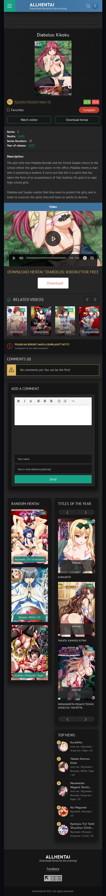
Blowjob (32, 102)
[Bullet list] (59, 401)
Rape (42, 102)
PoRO (21, 136)
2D (49, 102)
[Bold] (18, 401)
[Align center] (45, 401)
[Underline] (31, 401)
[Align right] (51, 401)
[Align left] (39, 401)
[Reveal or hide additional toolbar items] (73, 401)
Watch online (29, 120)
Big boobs (20, 102)
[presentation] (87, 299)
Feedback (53, 869)
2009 (31, 145)
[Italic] (25, 401)
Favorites (15, 110)
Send (53, 479)
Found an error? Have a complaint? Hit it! (42, 344)
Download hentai (77, 120)
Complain (89, 110)
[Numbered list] (65, 401)
